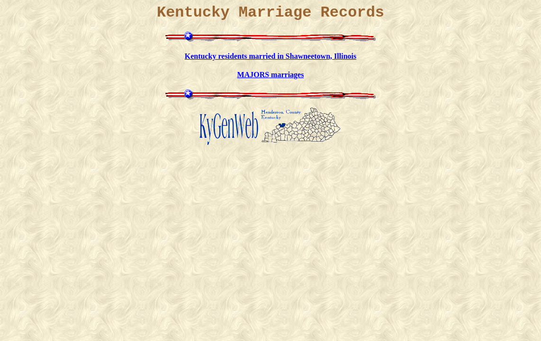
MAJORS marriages (270, 75)
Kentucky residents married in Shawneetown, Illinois (270, 56)
